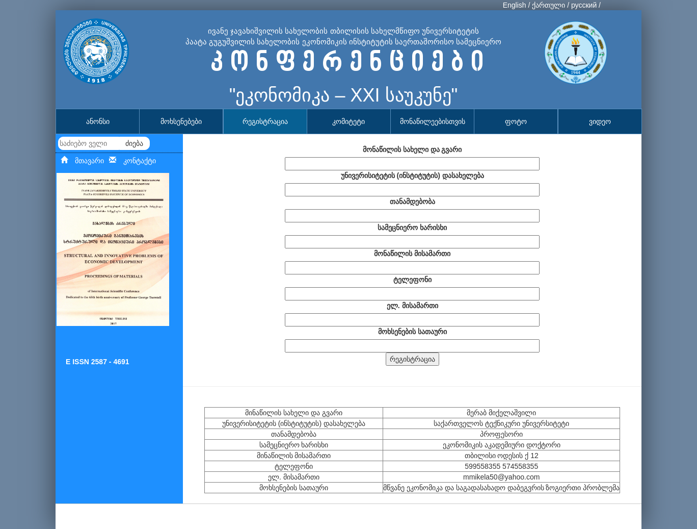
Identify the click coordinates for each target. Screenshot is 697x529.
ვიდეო (600, 121)
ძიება (134, 143)
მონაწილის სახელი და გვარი (412, 149)
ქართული (548, 5)
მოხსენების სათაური (412, 332)
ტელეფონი (412, 279)
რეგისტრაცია (265, 121)
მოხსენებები (181, 121)
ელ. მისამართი (412, 305)
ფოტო (516, 121)
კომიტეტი (348, 121)
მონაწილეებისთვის (432, 121)
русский (584, 5)
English (514, 5)
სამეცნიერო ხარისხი (412, 227)
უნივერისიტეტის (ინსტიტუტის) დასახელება (412, 175)
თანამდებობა (412, 201)
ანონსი (98, 121)
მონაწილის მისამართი (412, 253)
